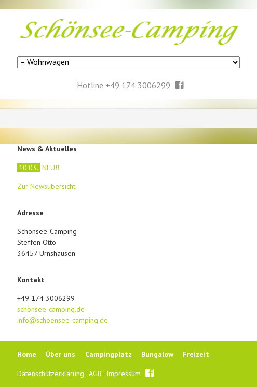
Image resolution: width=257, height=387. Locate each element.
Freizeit (196, 354)
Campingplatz (108, 354)
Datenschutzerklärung (51, 373)
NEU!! (38, 167)
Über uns (60, 354)
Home (26, 354)
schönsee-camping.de (51, 309)
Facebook (179, 85)
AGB (96, 373)
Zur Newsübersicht (46, 186)
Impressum (124, 373)
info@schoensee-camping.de (62, 320)
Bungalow (157, 354)
